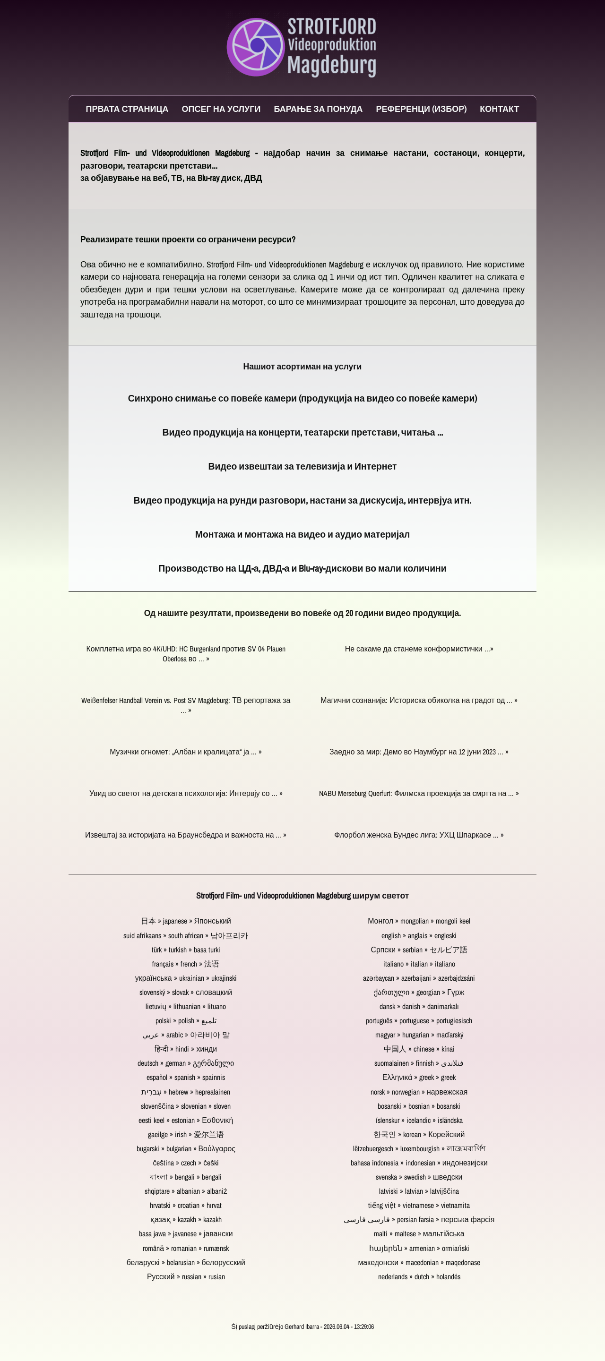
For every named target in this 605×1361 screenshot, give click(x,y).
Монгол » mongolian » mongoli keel (419, 921)
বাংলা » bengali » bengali (186, 1177)
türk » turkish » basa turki (186, 950)
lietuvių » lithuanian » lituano (186, 1006)
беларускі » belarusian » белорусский (186, 1262)
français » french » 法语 (185, 964)
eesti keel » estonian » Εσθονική (185, 1120)
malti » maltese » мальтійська (419, 1234)
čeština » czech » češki (186, 1163)
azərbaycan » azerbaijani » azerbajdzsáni (419, 978)
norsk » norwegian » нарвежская (419, 1092)
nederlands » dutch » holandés (419, 1277)
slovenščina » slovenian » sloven (186, 1106)
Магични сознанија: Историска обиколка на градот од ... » (419, 700)
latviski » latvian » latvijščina (419, 1191)
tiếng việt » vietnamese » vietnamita (419, 1205)
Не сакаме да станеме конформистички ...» (419, 649)
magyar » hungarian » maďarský (419, 1035)
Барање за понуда (318, 109)
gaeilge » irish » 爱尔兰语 (186, 1134)
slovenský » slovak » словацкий (185, 992)
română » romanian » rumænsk (186, 1248)
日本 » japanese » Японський (186, 921)
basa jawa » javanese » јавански (186, 1234)
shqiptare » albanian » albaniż (186, 1191)
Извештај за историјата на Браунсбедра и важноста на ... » (185, 835)
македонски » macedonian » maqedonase (419, 1262)
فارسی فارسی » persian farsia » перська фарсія (419, 1219)
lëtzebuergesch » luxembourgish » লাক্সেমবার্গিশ (419, 1149)
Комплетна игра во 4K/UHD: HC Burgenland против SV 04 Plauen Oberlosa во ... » (185, 654)
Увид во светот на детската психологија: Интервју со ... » (186, 793)
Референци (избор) (421, 109)
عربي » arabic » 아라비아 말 (186, 1035)
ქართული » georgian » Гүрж (419, 992)
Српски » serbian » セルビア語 (419, 950)
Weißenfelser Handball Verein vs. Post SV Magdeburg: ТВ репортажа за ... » (185, 705)
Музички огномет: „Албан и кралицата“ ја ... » (186, 752)
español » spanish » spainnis (186, 1077)
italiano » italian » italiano (419, 964)
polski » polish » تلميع (186, 1021)
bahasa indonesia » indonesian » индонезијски (419, 1163)
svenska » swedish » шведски (419, 1177)
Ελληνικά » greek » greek (419, 1077)
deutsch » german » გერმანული (186, 1063)
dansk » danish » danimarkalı (419, 1006)
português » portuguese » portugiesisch (419, 1021)
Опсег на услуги (221, 109)
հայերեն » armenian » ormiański (419, 1248)
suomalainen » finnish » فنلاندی (419, 1063)
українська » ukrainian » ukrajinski (186, 978)
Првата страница (127, 109)
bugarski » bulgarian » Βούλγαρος (186, 1149)
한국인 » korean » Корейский (419, 1134)
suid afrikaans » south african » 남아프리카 (185, 936)
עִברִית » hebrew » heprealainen (185, 1092)
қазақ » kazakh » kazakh (186, 1219)
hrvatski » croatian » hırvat (186, 1205)
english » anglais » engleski (419, 936)
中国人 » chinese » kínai (419, 1049)
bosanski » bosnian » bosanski (419, 1106)
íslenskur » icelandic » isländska (419, 1120)
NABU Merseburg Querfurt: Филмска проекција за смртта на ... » (419, 793)
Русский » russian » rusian (186, 1277)
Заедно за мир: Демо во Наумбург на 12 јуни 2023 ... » (419, 752)
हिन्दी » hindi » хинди (186, 1049)
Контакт (499, 109)
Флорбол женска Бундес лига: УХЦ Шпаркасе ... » (419, 835)
